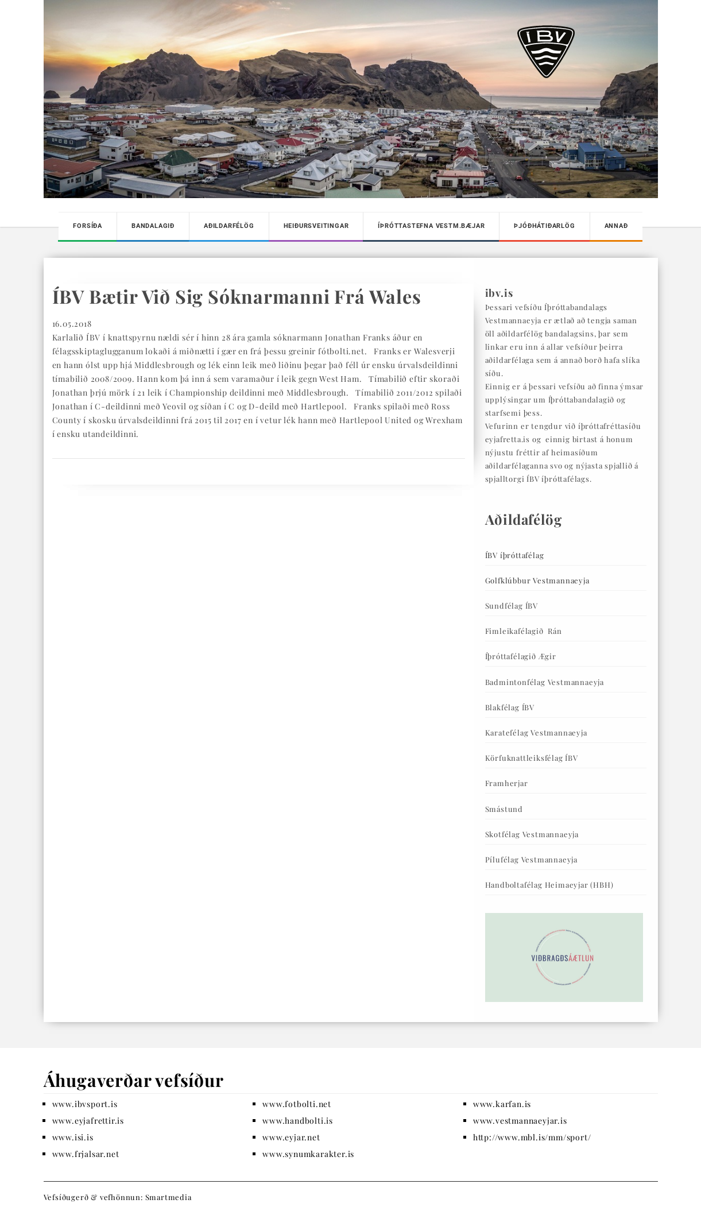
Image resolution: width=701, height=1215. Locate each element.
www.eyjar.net (291, 1137)
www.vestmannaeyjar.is (520, 1120)
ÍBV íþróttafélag (514, 555)
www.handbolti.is (297, 1120)
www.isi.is (73, 1137)
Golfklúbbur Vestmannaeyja (537, 580)
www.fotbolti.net (296, 1103)
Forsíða (87, 226)
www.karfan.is (502, 1103)
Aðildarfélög (229, 226)
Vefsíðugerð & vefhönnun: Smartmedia (118, 1197)
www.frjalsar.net (85, 1153)
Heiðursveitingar (316, 226)
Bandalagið (153, 226)
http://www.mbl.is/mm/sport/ (532, 1137)
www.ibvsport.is (85, 1103)
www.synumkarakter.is (308, 1153)
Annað (616, 226)
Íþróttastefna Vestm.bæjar (431, 226)
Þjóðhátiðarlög (544, 226)
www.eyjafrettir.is (88, 1120)
